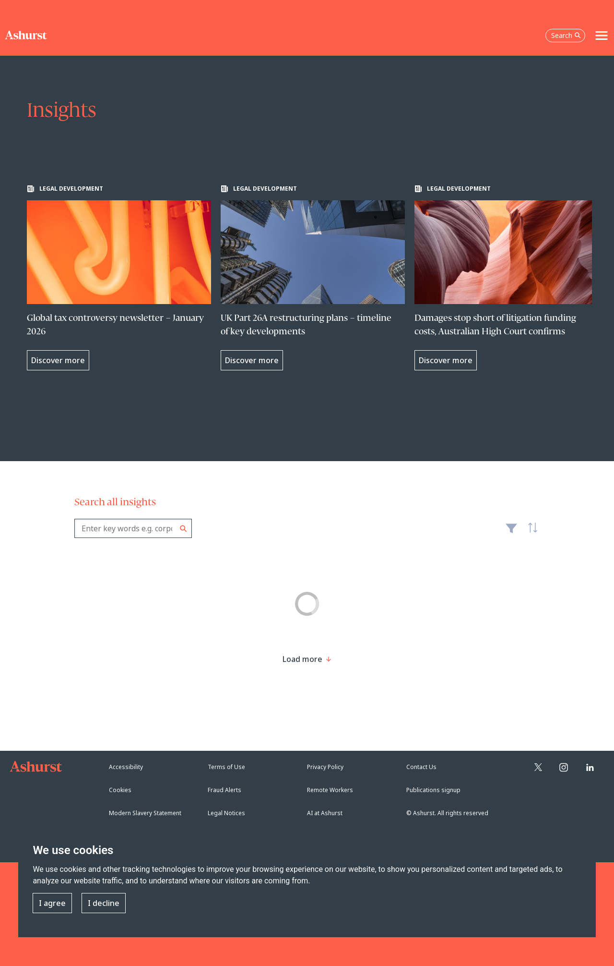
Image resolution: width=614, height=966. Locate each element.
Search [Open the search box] (566, 35)
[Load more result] (302, 659)
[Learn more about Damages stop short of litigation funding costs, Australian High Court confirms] (506, 277)
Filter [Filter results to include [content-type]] (511, 532)
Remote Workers (330, 790)
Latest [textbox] (530, 533)
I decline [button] (103, 903)
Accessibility (126, 767)
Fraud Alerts (224, 790)
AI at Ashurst (324, 813)
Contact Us (421, 767)
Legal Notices (226, 813)
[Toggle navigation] (601, 35)
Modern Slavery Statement (145, 813)
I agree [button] (52, 903)
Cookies (120, 790)
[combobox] (133, 528)
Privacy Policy (325, 767)
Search (183, 529)
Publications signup (433, 790)
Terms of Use (226, 767)
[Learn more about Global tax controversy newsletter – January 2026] (119, 277)
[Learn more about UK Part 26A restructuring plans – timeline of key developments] (313, 277)
